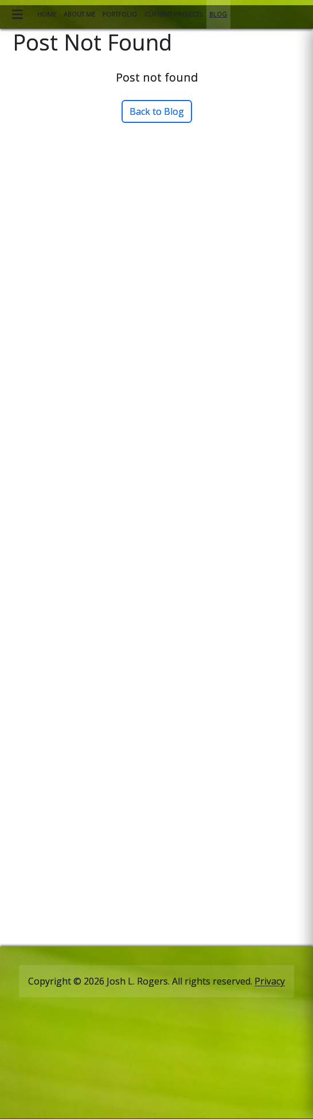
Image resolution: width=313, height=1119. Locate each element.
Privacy (270, 981)
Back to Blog (157, 111)
